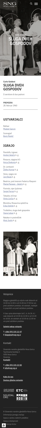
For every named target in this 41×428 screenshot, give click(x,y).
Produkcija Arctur (9, 424)
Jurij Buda (7, 176)
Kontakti (6, 359)
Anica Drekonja (9, 162)
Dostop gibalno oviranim (13, 380)
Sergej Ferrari (8, 191)
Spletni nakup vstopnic (12, 326)
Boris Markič (8, 136)
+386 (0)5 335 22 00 (13, 365)
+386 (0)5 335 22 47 (13, 331)
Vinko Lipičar (8, 198)
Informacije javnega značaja (13, 414)
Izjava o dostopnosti (10, 421)
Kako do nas (8, 376)
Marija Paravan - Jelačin (13, 183)
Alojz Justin (8, 220)
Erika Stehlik (8, 205)
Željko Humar (8, 169)
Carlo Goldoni (9, 81)
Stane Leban (8, 212)
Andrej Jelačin (9, 154)
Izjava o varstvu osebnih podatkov (15, 417)
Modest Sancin (9, 128)
